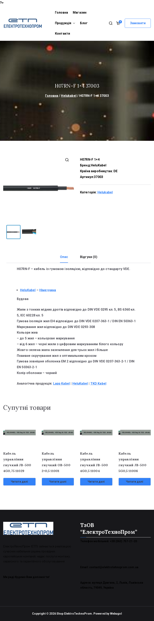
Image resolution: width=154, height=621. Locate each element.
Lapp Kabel (61, 383)
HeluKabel (98, 165)
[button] (73, 23)
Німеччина (47, 290)
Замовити (138, 23)
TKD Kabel (98, 383)
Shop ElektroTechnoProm (74, 613)
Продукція (65, 23)
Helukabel (68, 96)
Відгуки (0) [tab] (88, 257)
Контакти (62, 33)
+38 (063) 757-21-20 (123, 541)
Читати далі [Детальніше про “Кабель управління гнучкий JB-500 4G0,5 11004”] (96, 481)
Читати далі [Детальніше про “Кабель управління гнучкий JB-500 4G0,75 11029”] (19, 481)
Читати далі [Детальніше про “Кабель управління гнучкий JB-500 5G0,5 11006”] (134, 481)
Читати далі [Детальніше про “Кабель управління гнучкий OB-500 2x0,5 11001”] (57, 481)
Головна (61, 12)
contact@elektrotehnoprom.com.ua (113, 567)
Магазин (79, 12)
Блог (84, 23)
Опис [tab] (64, 257)
